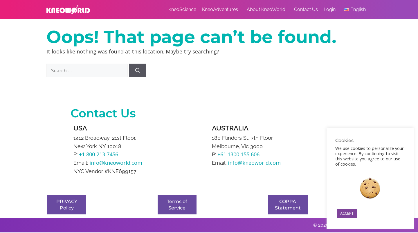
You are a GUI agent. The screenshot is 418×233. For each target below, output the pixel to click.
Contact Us (306, 9)
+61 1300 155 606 (238, 154)
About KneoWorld (267, 9)
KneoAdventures (221, 9)
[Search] (137, 71)
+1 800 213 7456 (98, 154)
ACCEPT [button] (347, 213)
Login (331, 9)
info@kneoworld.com (115, 162)
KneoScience (182, 9)
